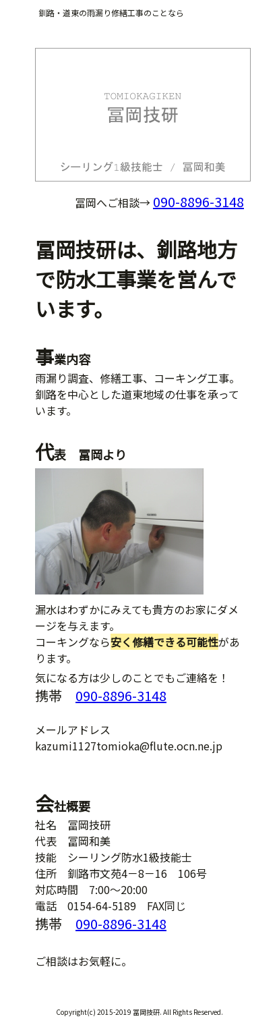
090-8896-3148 (198, 201)
